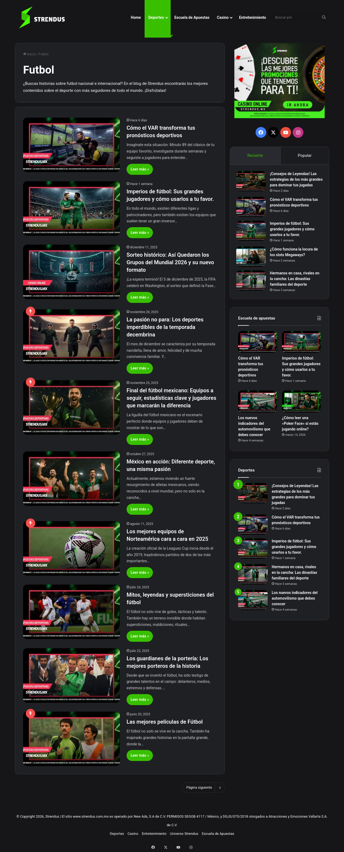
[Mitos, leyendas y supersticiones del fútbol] (71, 612)
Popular (305, 155)
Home (136, 17)
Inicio (29, 54)
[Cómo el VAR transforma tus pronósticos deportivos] (71, 145)
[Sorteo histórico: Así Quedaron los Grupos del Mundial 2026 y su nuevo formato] (71, 272)
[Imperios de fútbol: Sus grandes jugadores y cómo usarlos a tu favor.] (71, 208)
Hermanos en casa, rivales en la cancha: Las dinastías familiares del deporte (294, 286)
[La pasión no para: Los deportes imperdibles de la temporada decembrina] (71, 336)
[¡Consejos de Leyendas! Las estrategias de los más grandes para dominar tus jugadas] (253, 183)
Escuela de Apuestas (191, 17)
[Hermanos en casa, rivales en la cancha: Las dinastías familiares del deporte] (253, 288)
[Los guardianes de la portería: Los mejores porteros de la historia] (71, 675)
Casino (222, 17)
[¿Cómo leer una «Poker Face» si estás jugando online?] (301, 411)
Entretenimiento (252, 17)
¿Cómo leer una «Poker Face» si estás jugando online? (300, 432)
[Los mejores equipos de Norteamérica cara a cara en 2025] (71, 548)
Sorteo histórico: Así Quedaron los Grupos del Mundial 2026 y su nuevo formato (170, 262)
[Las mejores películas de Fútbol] (71, 739)
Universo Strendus (184, 834)
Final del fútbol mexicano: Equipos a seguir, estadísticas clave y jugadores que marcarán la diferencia (171, 398)
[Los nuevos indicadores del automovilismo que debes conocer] (257, 411)
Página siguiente (203, 787)
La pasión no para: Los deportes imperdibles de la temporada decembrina (165, 327)
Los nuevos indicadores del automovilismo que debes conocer (295, 607)
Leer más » (140, 169)
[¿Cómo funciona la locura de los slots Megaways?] (253, 264)
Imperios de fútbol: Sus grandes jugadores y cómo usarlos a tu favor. (294, 236)
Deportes (156, 17)
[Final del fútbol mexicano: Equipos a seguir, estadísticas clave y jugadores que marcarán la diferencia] (71, 407)
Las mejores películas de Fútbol (165, 722)
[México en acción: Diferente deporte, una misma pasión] (71, 478)
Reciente (255, 155)
